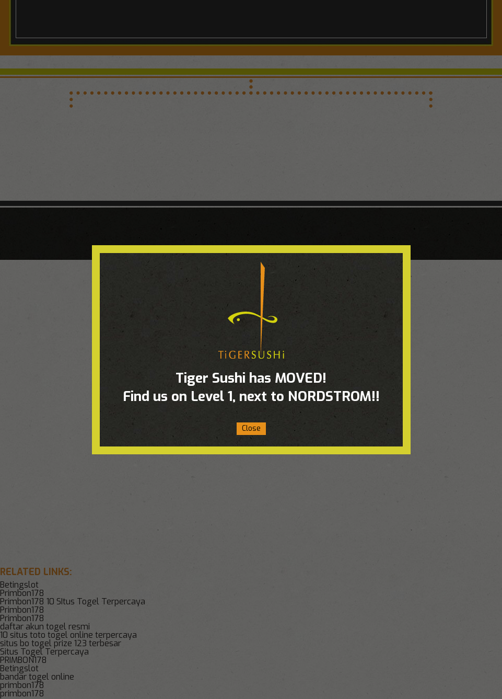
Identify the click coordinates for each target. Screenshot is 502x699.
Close (251, 428)
